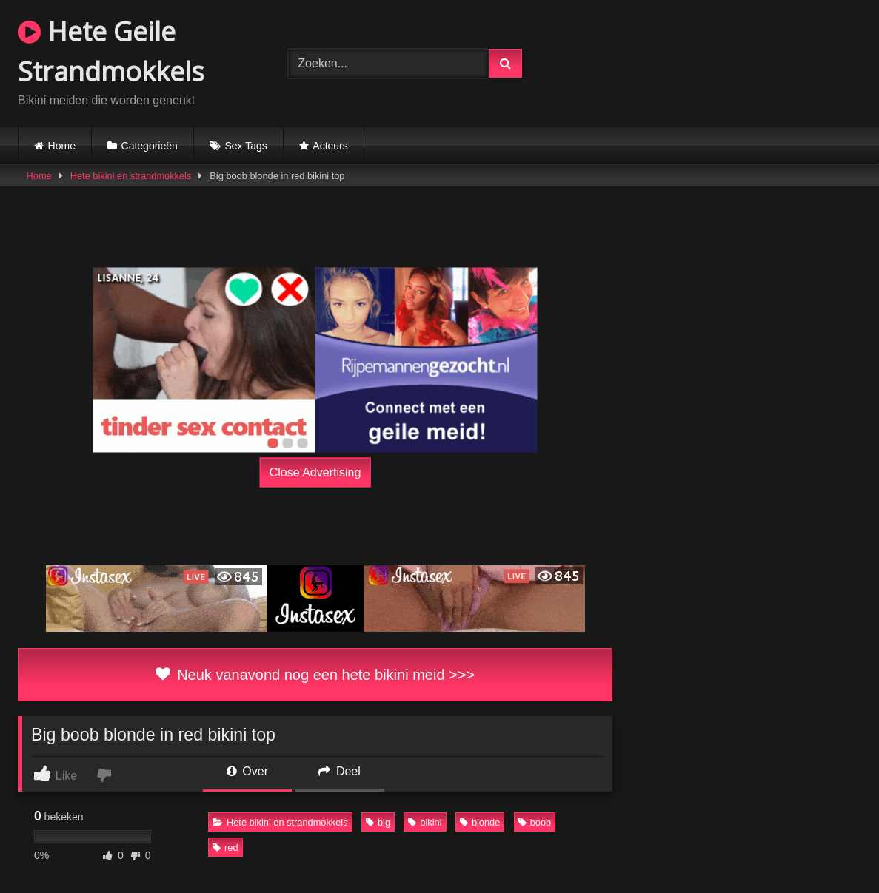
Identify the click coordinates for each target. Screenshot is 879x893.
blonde (480, 822)
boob (534, 822)
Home (62, 146)
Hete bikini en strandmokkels (131, 175)
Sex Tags (245, 146)
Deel (339, 771)
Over (247, 771)
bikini (424, 822)
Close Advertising (315, 471)
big (378, 822)
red (225, 847)
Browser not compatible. (718, 61)
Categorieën (149, 146)
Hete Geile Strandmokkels (111, 51)
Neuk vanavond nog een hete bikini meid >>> (315, 675)
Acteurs (330, 146)
